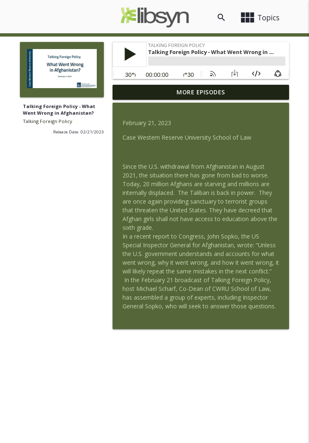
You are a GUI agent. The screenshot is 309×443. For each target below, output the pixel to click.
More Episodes (201, 92)
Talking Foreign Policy (47, 121)
